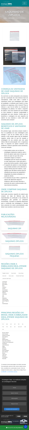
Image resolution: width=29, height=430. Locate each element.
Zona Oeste (21, 273)
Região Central (5, 273)
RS (3, 326)
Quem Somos (14, 393)
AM (25, 326)
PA (3, 329)
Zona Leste (11, 275)
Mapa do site (14, 403)
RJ (3, 324)
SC (22, 324)
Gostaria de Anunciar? (11, 409)
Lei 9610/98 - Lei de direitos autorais (9, 371)
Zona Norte (13, 273)
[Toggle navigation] (24, 3)
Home (14, 387)
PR (18, 324)
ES (11, 324)
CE (14, 326)
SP (14, 324)
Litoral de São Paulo (6, 278)
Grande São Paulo (20, 275)
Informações (14, 398)
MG (7, 324)
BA (11, 326)
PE (7, 326)
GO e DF (20, 326)
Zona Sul (4, 275)
